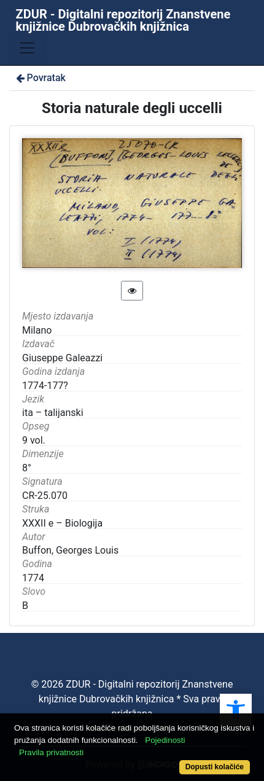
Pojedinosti (165, 740)
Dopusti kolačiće (214, 767)
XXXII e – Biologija (62, 523)
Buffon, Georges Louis (70, 550)
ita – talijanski (52, 412)
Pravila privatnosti (51, 752)
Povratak (40, 78)
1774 (33, 578)
